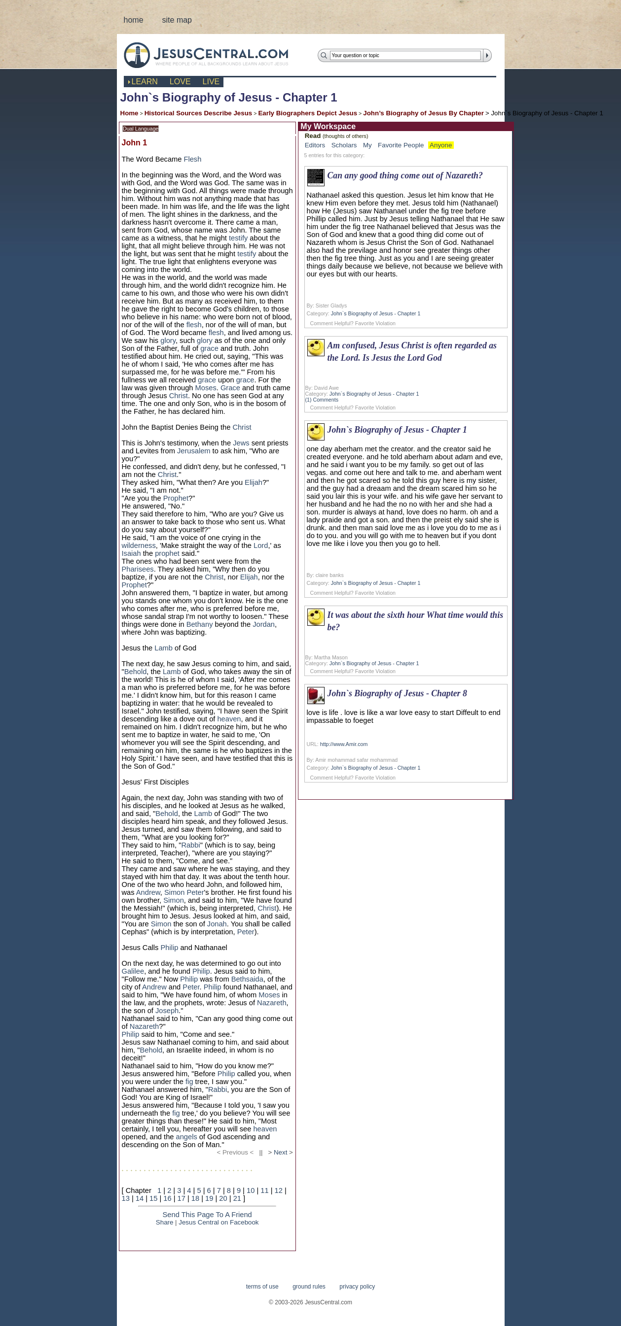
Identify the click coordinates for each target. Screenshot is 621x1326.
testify (238, 238)
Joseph (167, 1011)
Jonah (217, 924)
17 (181, 1198)
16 (167, 1198)
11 (264, 1190)
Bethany (199, 624)
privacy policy (357, 1286)
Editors (315, 145)
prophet (167, 553)
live (211, 81)
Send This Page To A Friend (207, 1215)
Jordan (264, 624)
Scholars (344, 145)
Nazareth (271, 1003)
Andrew (148, 892)
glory (168, 340)
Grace (230, 388)
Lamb (163, 648)
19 (209, 1198)
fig (189, 1082)
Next (280, 1152)
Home (129, 113)
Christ (178, 396)
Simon (174, 892)
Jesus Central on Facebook (218, 1222)
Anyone (441, 145)
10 (251, 1190)
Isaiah (131, 553)
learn (145, 81)
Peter (195, 892)
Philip (170, 948)
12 (279, 1190)
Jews (241, 443)
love (180, 81)
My (367, 145)
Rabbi (190, 845)
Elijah (253, 482)
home (134, 20)
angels (186, 1137)
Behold (135, 672)
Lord (261, 545)
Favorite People (401, 145)
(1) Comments (322, 400)
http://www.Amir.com (344, 744)
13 (126, 1198)
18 (195, 1198)
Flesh (193, 159)
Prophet (175, 498)
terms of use (262, 1286)
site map (177, 20)
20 (223, 1198)
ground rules (309, 1286)
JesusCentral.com (214, 55)
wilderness (139, 545)
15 (153, 1198)
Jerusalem (194, 451)
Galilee (133, 971)
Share (165, 1222)
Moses (206, 388)
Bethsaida (247, 979)
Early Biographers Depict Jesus (307, 113)
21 (237, 1198)
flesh (194, 325)
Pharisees (138, 569)
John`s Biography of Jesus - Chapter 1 (376, 313)
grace (209, 348)
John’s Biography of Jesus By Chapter (423, 113)
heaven (229, 719)
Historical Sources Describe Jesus (199, 113)
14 (140, 1198)
